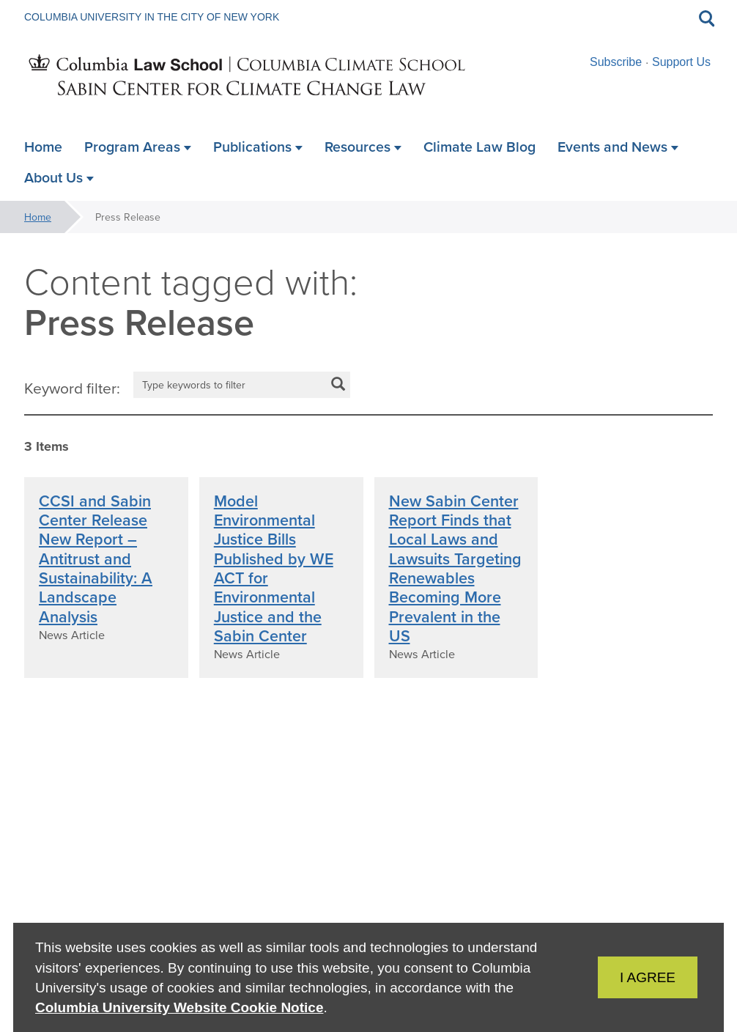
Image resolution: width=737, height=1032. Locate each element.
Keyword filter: (72, 388)
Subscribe (616, 62)
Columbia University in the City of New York (151, 17)
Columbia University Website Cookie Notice (179, 1007)
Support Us (681, 62)
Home (37, 217)
